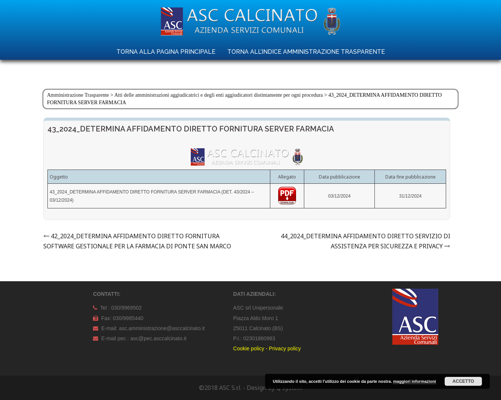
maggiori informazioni (414, 381)
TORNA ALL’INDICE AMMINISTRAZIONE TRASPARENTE (306, 51)
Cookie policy (248, 348)
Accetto (463, 381)
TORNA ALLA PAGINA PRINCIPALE (165, 51)
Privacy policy (285, 348)
